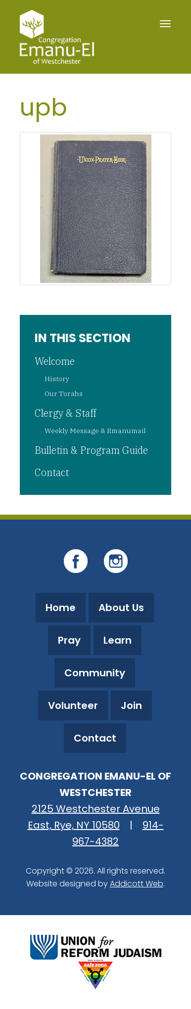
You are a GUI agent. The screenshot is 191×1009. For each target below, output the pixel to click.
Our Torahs (64, 393)
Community (94, 673)
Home (61, 607)
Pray (69, 640)
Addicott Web (136, 883)
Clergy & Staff (65, 413)
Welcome (55, 361)
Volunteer (73, 705)
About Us (121, 607)
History (57, 378)
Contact (52, 472)
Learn (117, 640)
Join (131, 705)
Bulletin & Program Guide (91, 450)
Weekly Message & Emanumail (95, 430)
